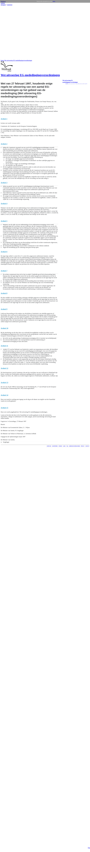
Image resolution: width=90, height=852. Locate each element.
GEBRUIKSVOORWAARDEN (74, 446)
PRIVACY (82, 446)
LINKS (64, 446)
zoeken (3, 3)
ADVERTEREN (55, 446)
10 (78, 83)
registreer (9, 4)
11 (80, 83)
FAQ (67, 446)
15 (86, 83)
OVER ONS (49, 446)
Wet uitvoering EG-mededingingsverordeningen (18, 60)
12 (81, 83)
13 (83, 83)
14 (84, 83)
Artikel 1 (67, 83)
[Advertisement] (6, 33)
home (2, 60)
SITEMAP (60, 446)
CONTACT (87, 446)
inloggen (3, 4)
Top (89, 835)
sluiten (54, 1)
